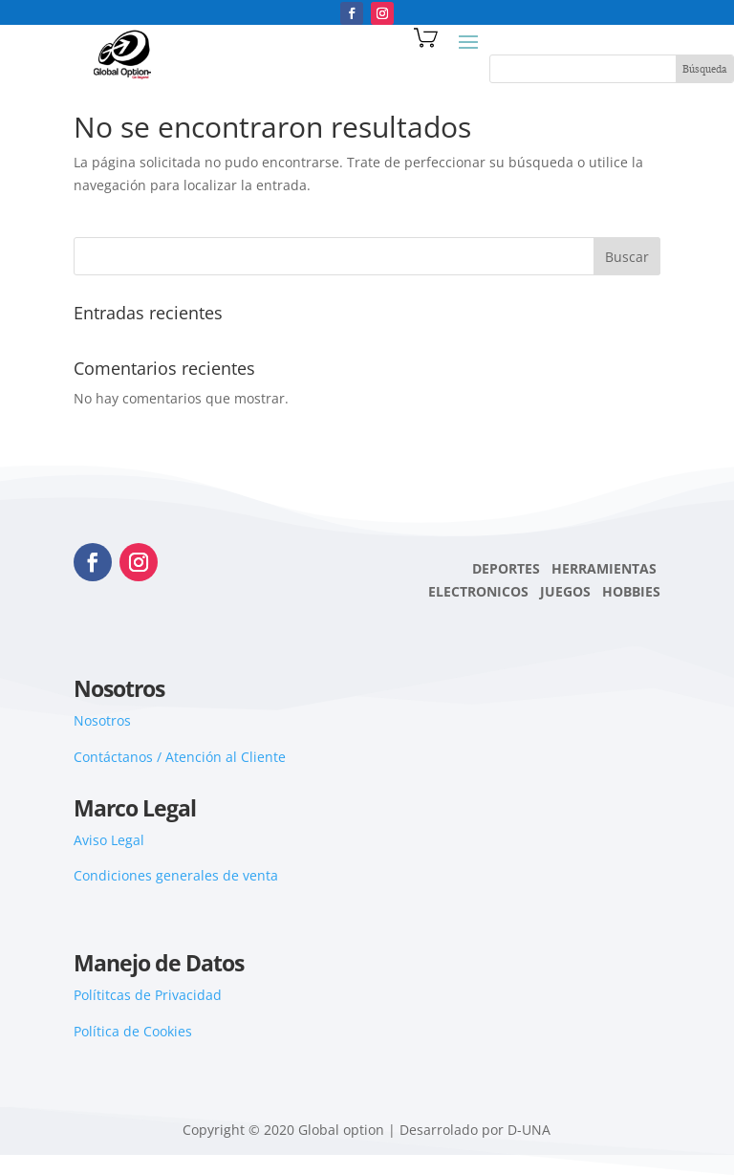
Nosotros (102, 720)
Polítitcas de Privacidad (148, 995)
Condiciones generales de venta (176, 875)
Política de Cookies (133, 1031)
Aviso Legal (109, 840)
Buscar (627, 257)
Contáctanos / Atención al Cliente (180, 757)
